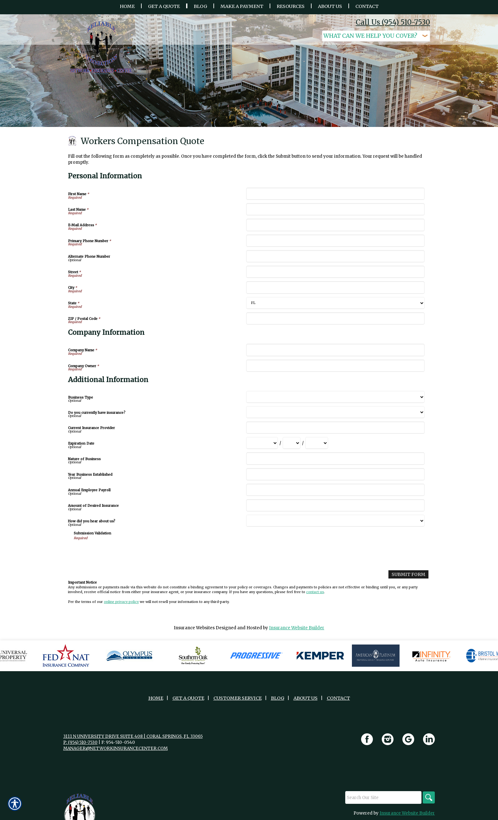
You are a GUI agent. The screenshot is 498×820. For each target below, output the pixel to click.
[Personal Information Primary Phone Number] (335, 241)
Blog (277, 698)
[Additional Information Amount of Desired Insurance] (335, 505)
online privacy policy (121, 601)
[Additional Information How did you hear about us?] (335, 521)
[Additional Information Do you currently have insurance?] (335, 412)
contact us (315, 592)
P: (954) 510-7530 (80, 742)
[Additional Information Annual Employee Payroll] (335, 490)
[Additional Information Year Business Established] (335, 474)
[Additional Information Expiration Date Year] (316, 443)
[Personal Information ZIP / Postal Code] (335, 318)
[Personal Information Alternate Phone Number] (335, 256)
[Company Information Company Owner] (335, 366)
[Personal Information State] (335, 303)
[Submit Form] (409, 574)
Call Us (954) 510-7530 (393, 22)
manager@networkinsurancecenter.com (115, 748)
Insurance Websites (194, 627)
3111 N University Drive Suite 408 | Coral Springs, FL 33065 (133, 736)
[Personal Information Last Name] (335, 209)
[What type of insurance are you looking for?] (376, 36)
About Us (305, 698)
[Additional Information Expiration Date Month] (262, 443)
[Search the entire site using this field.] (382, 797)
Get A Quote (188, 698)
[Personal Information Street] (335, 272)
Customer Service (237, 698)
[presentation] (122, 553)
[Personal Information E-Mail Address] (335, 225)
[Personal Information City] (335, 287)
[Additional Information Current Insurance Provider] (335, 427)
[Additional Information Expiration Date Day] (291, 443)
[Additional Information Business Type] (335, 397)
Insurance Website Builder (296, 627)
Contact (338, 698)
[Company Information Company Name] (335, 350)
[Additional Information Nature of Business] (335, 458)
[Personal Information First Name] (335, 194)
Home (155, 698)
